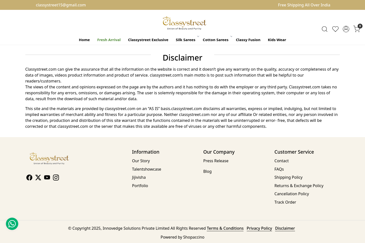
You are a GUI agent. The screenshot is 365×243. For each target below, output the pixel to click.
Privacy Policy (259, 228)
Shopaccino (193, 237)
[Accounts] (346, 29)
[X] (38, 178)
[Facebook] (29, 178)
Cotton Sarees (217, 39)
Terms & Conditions (225, 228)
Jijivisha (139, 177)
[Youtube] (47, 178)
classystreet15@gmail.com (61, 5)
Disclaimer (285, 228)
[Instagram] (56, 178)
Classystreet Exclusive (148, 39)
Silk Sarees (187, 39)
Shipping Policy (289, 177)
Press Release (215, 160)
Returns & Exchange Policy (299, 185)
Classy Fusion (248, 39)
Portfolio (140, 185)
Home (84, 39)
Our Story (141, 160)
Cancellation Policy (292, 193)
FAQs (279, 169)
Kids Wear (277, 39)
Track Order (285, 202)
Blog (207, 171)
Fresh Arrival (109, 39)
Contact (282, 160)
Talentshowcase (146, 169)
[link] (324, 29)
